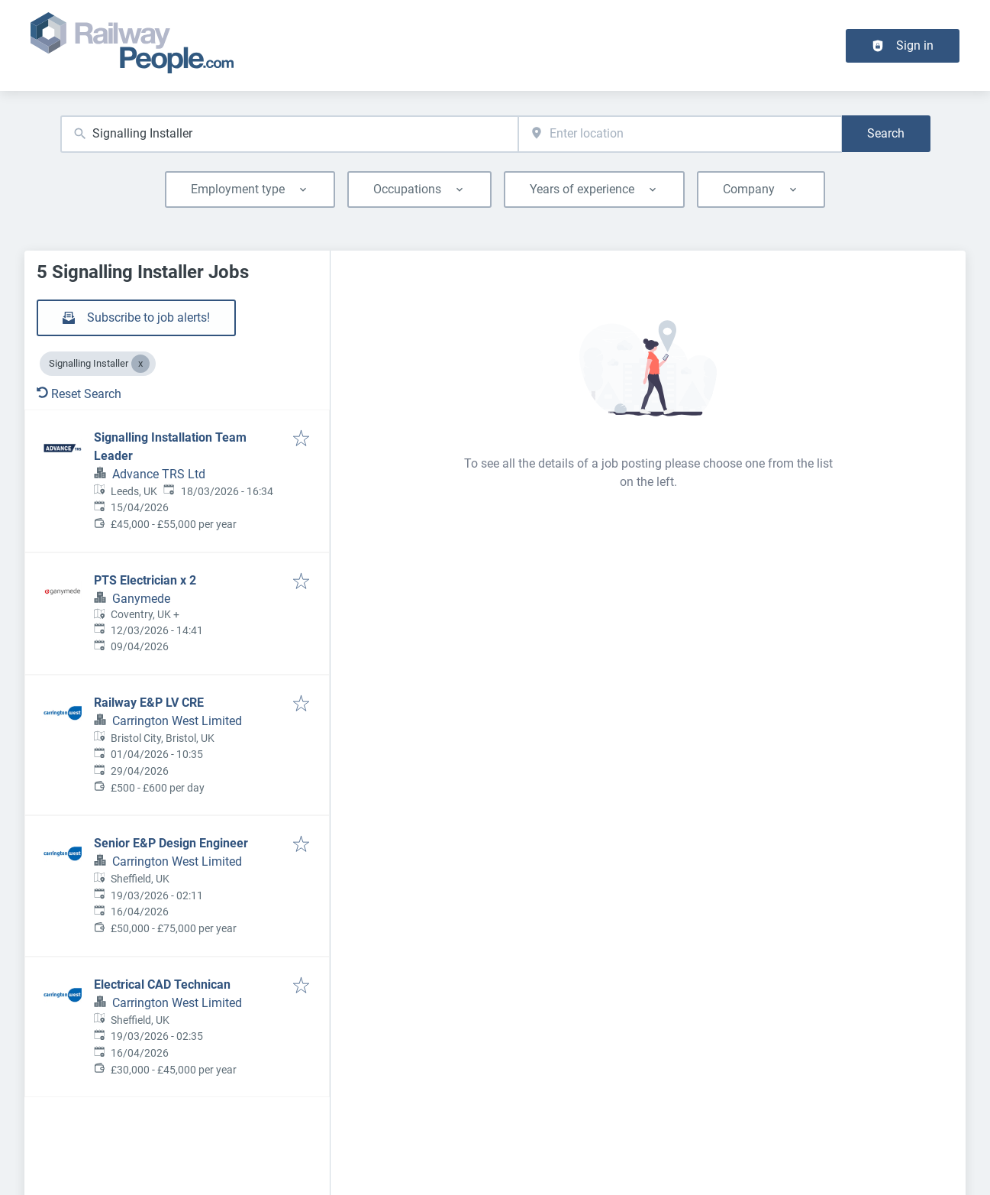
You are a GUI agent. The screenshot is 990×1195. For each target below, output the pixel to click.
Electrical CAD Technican (162, 984)
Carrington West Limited (177, 721)
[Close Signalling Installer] (140, 364)
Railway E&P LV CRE (149, 702)
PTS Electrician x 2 (145, 580)
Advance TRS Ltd (158, 474)
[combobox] (289, 134)
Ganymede (141, 598)
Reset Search (79, 394)
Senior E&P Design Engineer (171, 843)
